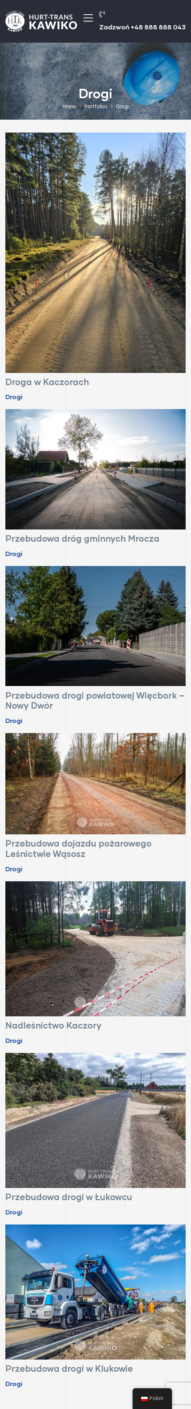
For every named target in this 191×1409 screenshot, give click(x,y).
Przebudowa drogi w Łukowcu (68, 1197)
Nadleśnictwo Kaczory (53, 1025)
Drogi (13, 397)
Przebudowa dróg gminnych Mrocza (82, 538)
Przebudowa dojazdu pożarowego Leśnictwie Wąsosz (78, 848)
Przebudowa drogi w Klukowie (69, 1368)
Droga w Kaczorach (47, 382)
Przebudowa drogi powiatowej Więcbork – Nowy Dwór (94, 700)
